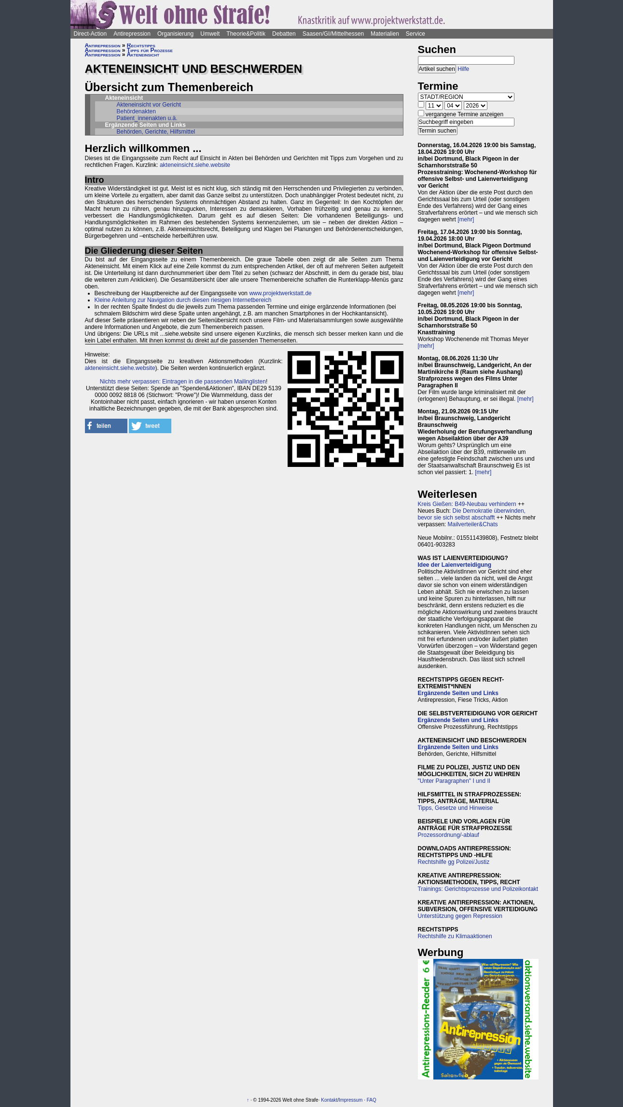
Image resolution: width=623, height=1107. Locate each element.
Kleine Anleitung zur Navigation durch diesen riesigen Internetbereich (183, 300)
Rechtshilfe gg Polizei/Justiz (454, 862)
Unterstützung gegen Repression (460, 916)
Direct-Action (90, 33)
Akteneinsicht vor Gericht (149, 104)
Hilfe (463, 69)
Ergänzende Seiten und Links (458, 693)
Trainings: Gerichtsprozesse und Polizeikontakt (478, 889)
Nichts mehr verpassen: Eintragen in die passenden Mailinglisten (183, 381)
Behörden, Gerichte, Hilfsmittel (156, 131)
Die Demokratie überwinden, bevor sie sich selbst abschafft (472, 514)
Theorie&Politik (245, 33)
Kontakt (329, 1100)
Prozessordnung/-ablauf (448, 835)
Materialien (385, 33)
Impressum (350, 1100)
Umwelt (210, 33)
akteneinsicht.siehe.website (195, 165)
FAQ (371, 1100)
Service (415, 33)
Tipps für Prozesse (150, 50)
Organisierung (175, 33)
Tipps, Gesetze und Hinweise (455, 808)
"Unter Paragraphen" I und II (454, 781)
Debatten (284, 33)
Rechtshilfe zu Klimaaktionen (455, 936)
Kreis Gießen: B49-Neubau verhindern (467, 504)
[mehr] (465, 219)
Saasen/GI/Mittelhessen (333, 33)
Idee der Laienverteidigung (455, 564)
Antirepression (132, 33)
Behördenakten (136, 111)
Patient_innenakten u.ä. (147, 118)
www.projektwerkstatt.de (280, 293)
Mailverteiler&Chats (473, 524)
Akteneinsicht (142, 54)
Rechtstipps (141, 45)
